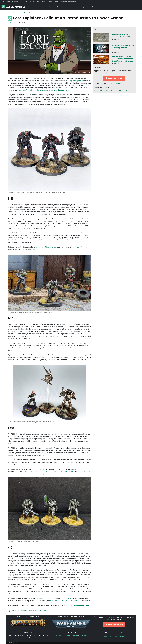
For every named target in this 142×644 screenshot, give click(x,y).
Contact (50, 2)
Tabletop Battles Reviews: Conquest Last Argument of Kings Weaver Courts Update (123, 58)
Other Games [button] (62, 7)
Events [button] (56, 2)
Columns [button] (73, 7)
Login (94, 7)
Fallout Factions (29, 13)
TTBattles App (16, 2)
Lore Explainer (18, 13)
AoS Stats (31, 2)
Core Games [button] (50, 7)
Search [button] (100, 7)
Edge (37, 2)
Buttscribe (43, 2)
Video (89, 7)
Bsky (76, 635)
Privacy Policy (72, 2)
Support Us (63, 2)
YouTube (82, 635)
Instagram (69, 635)
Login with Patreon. (114, 83)
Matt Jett (12, 22)
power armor (43, 611)
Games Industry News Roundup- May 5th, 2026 (121, 35)
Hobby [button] (81, 7)
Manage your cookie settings (114, 637)
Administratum (6, 2)
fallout (14, 611)
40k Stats (24, 2)
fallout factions (33, 611)
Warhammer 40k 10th (36, 7)
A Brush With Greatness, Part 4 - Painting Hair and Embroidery (123, 47)
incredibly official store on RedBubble (113, 90)
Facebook (59, 635)
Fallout (10, 13)
